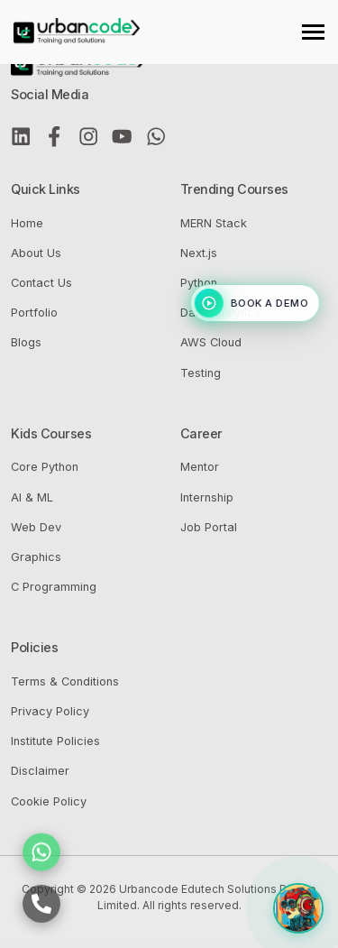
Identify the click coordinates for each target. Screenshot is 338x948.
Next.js (198, 253)
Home (27, 223)
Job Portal (208, 527)
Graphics (36, 557)
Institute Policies (55, 741)
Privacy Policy (50, 711)
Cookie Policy (49, 801)
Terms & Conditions (65, 681)
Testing (200, 373)
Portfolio (34, 312)
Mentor (199, 467)
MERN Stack (213, 223)
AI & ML (32, 497)
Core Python (44, 467)
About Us (36, 253)
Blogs (26, 342)
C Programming (53, 587)
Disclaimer (40, 771)
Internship (206, 497)
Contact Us (41, 283)
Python (198, 283)
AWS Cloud (211, 342)
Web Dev (36, 527)
